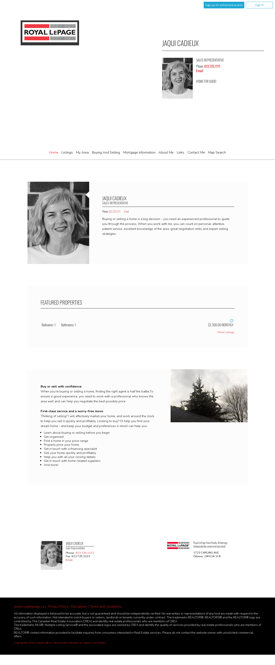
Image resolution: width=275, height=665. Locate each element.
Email (199, 70)
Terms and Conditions (106, 606)
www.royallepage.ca (29, 606)
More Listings (225, 332)
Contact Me (196, 152)
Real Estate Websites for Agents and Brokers (80, 643)
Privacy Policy (58, 606)
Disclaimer (79, 606)
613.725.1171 (212, 66)
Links (180, 152)
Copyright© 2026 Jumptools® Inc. (33, 643)
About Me (166, 152)
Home (53, 152)
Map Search (217, 152)
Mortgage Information (139, 152)
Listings (67, 152)
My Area (82, 152)
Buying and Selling (106, 152)
